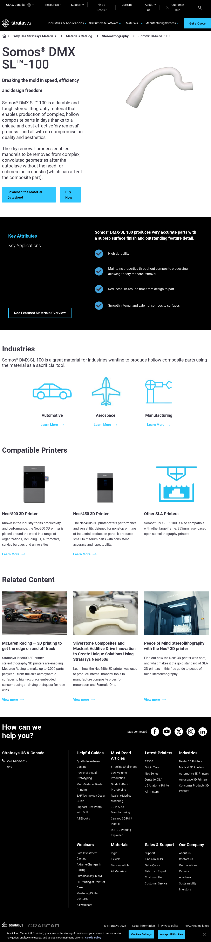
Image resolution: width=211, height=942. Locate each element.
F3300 (149, 761)
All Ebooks (83, 818)
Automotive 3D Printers (194, 773)
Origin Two (152, 767)
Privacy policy (169, 925)
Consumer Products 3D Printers (194, 788)
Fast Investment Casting (87, 855)
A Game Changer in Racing (89, 867)
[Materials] (126, 846)
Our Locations (188, 865)
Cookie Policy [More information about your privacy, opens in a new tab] (93, 937)
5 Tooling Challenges (124, 766)
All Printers (152, 791)
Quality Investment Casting (89, 764)
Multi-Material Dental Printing (90, 787)
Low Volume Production (119, 775)
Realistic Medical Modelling (121, 798)
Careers (127, 4)
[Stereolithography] (133, 36)
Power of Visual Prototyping (87, 775)
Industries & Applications (66, 23)
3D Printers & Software (103, 23)
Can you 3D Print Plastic (121, 821)
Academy (185, 877)
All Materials (119, 871)
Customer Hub (175, 7)
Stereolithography (115, 36)
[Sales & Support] (160, 846)
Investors (185, 889)
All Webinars (84, 905)
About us (149, 7)
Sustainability (187, 883)
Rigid (114, 853)
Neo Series (151, 773)
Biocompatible (120, 865)
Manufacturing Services (160, 23)
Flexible (115, 859)
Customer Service (156, 883)
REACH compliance (196, 925)
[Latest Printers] (160, 754)
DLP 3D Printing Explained (121, 832)
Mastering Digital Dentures (87, 896)
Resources (52, 4)
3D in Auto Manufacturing (120, 809)
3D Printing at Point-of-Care (91, 884)
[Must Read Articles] (126, 757)
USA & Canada (20, 5)
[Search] (200, 7)
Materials (132, 23)
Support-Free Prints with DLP (89, 809)
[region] (105, 934)
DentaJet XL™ (154, 779)
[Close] (204, 934)
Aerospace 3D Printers (193, 779)
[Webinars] (92, 846)
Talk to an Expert (155, 871)
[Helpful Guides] (92, 754)
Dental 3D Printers (190, 761)
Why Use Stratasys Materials (34, 36)
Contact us (186, 859)
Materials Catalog (79, 36)
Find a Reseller (102, 7)
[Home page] (3, 36)
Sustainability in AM (89, 876)
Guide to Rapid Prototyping (120, 787)
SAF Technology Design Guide (91, 798)
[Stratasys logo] (16, 23)
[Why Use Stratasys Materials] (61, 36)
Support (76, 4)
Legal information (143, 925)
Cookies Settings (141, 934)
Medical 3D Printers (191, 767)
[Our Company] (194, 846)
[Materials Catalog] (97, 36)
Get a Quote (152, 865)
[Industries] (194, 754)
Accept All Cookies (171, 934)
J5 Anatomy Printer (157, 785)
